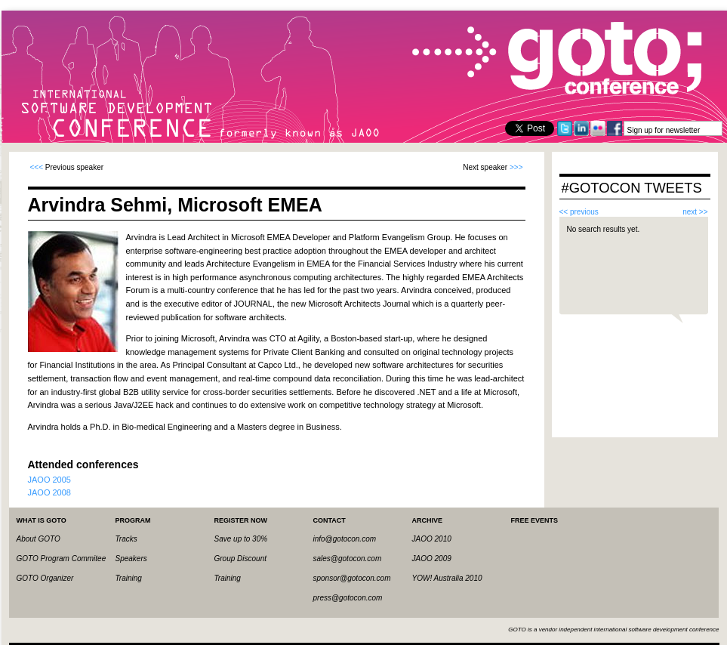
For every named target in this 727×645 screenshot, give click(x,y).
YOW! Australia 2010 (447, 578)
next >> (694, 212)
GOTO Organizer (45, 578)
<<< (37, 167)
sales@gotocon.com (347, 558)
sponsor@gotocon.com (352, 578)
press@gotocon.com (348, 598)
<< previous (579, 212)
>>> (516, 167)
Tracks (126, 539)
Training (129, 578)
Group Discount (240, 558)
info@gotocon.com (345, 539)
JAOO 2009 (431, 558)
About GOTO (38, 539)
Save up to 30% (241, 539)
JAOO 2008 (49, 492)
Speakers (131, 558)
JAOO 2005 (49, 479)
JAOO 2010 (431, 539)
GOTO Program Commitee (61, 558)
